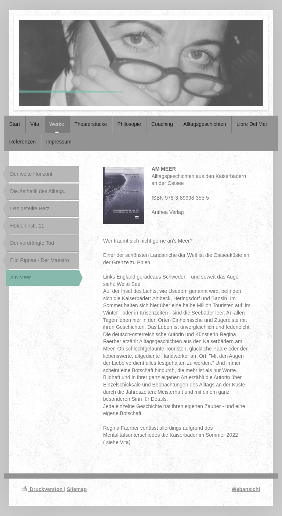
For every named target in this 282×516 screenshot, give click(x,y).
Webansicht (246, 489)
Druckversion (43, 489)
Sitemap (77, 489)
